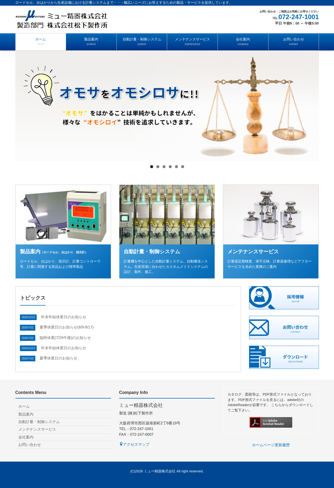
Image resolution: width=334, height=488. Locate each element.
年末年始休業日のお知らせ (63, 317)
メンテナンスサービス (192, 41)
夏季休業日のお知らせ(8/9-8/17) (67, 327)
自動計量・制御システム (142, 41)
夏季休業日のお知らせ (58, 358)
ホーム (41, 41)
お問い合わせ (293, 41)
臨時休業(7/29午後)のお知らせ (65, 337)
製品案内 (91, 41)
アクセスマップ (134, 444)
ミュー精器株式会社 (159, 471)
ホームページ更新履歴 (271, 445)
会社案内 (243, 41)
